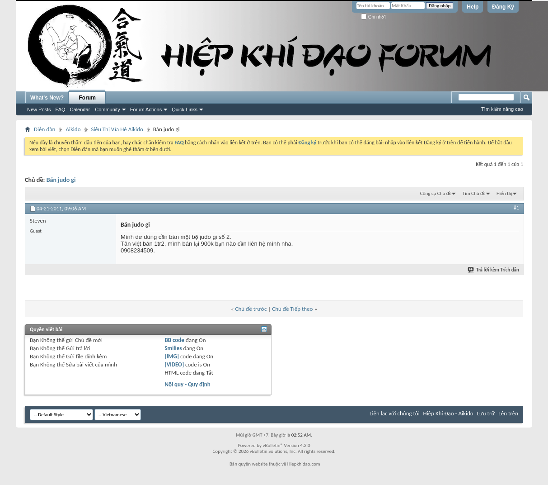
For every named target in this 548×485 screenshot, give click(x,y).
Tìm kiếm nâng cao (502, 109)
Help (472, 7)
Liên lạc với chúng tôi (395, 413)
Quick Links (184, 109)
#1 (516, 207)
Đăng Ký (503, 7)
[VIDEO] (174, 364)
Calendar (80, 109)
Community (107, 109)
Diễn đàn (44, 129)
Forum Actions (146, 109)
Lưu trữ (486, 413)
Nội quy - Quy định (187, 384)
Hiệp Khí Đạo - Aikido (448, 413)
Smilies (173, 348)
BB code (174, 340)
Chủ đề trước (251, 308)
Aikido (73, 129)
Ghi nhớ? (374, 16)
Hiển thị (504, 193)
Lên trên (508, 413)
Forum (87, 98)
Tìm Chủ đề (474, 193)
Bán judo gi (61, 180)
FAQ (61, 109)
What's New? (47, 98)
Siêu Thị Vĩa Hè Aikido (117, 129)
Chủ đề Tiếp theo (292, 308)
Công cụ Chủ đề (435, 193)
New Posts (39, 109)
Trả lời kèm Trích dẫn (493, 270)
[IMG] (171, 356)
